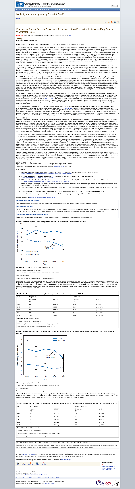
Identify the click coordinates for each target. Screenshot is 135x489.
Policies (31, 477)
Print (18, 464)
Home (18, 477)
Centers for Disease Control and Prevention (36, 474)
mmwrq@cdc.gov (66, 459)
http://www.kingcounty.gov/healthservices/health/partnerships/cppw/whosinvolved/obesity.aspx (47, 181)
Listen (37, 464)
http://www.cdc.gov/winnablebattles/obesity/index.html (42, 197)
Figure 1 (47, 98)
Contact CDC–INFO (49, 483)
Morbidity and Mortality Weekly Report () (40, 14)
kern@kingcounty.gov (59, 166)
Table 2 (71, 108)
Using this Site (38, 477)
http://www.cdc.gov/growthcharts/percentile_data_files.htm (37, 177)
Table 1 (52, 98)
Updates (24, 464)
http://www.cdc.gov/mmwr (29, 454)
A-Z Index (24, 477)
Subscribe (30, 464)
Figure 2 (66, 108)
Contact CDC (55, 477)
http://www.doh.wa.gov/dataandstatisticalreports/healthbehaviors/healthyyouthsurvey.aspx (46, 173)
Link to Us (47, 477)
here (70, 35)
